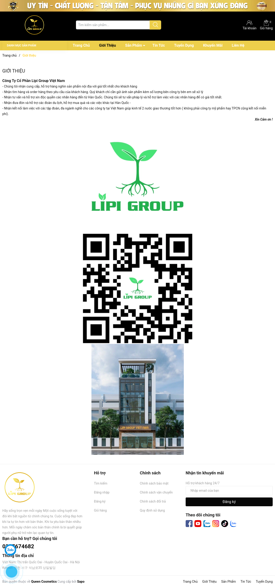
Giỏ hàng (266, 25)
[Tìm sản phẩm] (118, 25)
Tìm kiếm (100, 483)
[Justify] (155, 25)
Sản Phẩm (133, 45)
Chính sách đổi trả (153, 501)
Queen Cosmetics (44, 581)
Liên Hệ (238, 45)
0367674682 (18, 546)
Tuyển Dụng (184, 45)
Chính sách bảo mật (154, 483)
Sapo (81, 581)
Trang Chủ (81, 45)
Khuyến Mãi (212, 45)
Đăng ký (100, 501)
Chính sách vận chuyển (156, 492)
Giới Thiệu (107, 45)
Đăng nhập (101, 492)
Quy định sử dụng (152, 510)
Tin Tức (158, 45)
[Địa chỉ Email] (229, 490)
